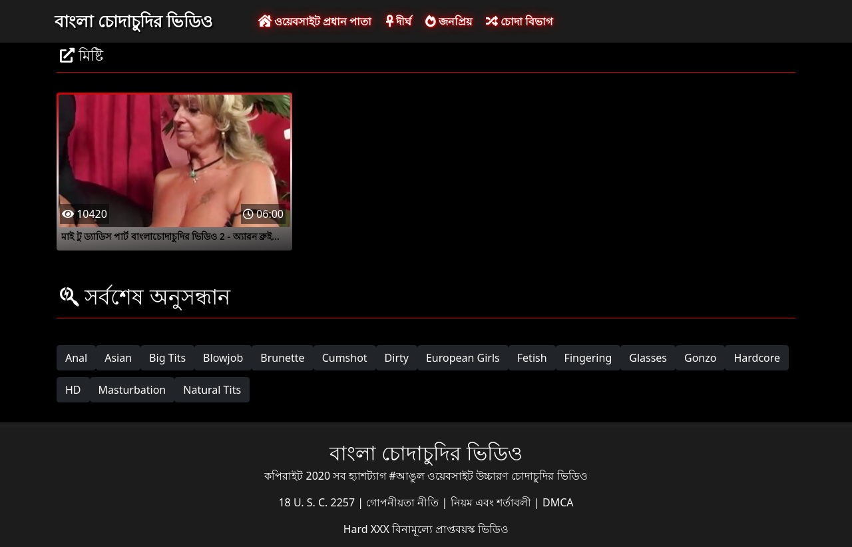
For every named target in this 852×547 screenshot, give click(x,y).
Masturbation (132, 389)
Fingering (588, 357)
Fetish (532, 357)
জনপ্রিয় (448, 21)
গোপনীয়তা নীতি (403, 502)
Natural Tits (212, 389)
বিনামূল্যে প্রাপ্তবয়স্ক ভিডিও (450, 529)
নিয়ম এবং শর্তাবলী (492, 502)
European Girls (463, 357)
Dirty (397, 357)
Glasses (648, 357)
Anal (76, 357)
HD (73, 389)
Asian (118, 357)
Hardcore (757, 357)
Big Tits (167, 357)
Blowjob (223, 357)
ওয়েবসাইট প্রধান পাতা (314, 21)
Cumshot (344, 357)
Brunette (282, 357)
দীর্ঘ (398, 21)
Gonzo (700, 357)
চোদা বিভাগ (519, 21)
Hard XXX (367, 529)
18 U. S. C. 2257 (317, 502)
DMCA (558, 502)
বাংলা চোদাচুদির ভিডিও (133, 20)
